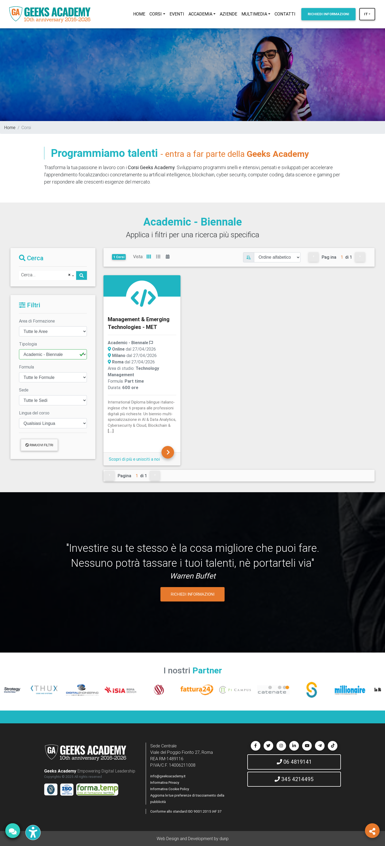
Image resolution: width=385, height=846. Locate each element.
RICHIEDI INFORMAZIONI (192, 594)
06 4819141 (294, 761)
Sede (23, 390)
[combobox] (47, 275)
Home (10, 127)
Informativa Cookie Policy (169, 789)
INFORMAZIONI (328, 14)
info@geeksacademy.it (168, 776)
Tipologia (28, 344)
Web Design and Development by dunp (193, 838)
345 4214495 (294, 779)
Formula (26, 367)
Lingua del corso (34, 413)
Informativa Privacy (164, 782)
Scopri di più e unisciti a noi (134, 459)
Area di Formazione (37, 321)
